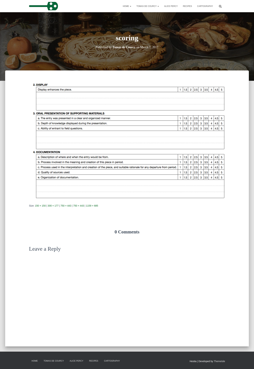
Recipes (187, 6)
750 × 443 (66, 205)
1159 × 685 (92, 205)
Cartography (205, 6)
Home (127, 6)
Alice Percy (171, 6)
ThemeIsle (219, 361)
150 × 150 (40, 205)
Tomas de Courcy (147, 6)
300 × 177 (53, 205)
